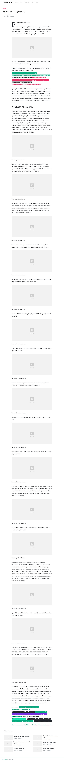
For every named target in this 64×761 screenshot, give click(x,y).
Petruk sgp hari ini (17, 716)
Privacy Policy (27, 2)
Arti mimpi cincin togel (39, 77)
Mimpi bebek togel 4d (48, 748)
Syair (37, 2)
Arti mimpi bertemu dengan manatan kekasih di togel (26, 84)
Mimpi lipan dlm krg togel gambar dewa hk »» (42, 724)
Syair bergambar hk (19, 748)
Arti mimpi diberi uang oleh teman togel (23, 75)
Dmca (21, 2)
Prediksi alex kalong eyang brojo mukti (22, 721)
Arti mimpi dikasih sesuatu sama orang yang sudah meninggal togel (30, 80)
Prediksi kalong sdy (41, 711)
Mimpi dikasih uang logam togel (22, 736)
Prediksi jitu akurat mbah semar (43, 721)
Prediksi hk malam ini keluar (31, 716)
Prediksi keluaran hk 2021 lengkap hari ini (23, 711)
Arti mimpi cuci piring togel (42, 75)
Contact (16, 2)
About (33, 2)
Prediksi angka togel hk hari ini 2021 (28, 707)
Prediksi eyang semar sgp (19, 718)
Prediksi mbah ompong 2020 (39, 714)
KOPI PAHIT (4, 759)
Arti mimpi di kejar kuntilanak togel (22, 77)
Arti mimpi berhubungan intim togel (21, 82)
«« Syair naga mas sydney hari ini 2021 (19, 724)
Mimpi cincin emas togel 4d (49, 742)
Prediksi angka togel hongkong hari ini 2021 (38, 718)
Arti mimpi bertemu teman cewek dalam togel (24, 73)
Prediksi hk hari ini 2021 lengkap (20, 709)
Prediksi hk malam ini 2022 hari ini (21, 714)
